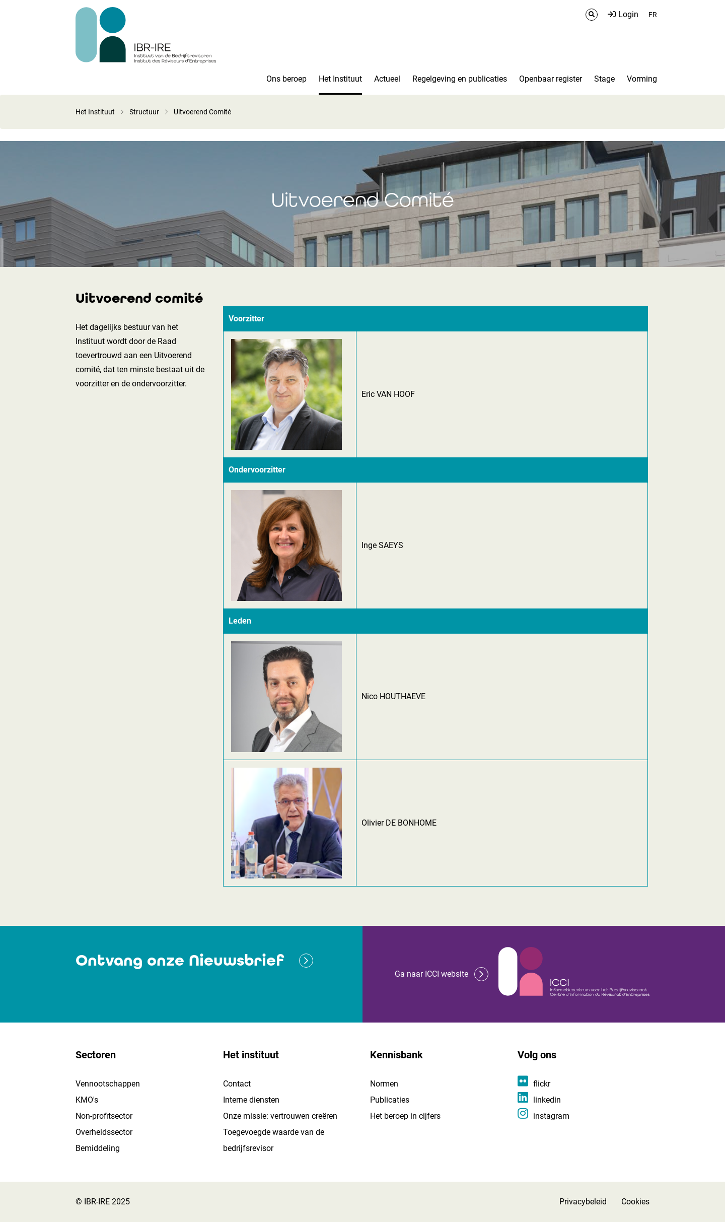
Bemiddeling (98, 1148)
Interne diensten (251, 1100)
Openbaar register (550, 79)
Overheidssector (104, 1132)
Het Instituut (340, 79)
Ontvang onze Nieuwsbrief (180, 960)
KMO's (87, 1100)
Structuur (144, 112)
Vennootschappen (108, 1084)
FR (652, 15)
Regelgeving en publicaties (459, 79)
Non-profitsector (104, 1116)
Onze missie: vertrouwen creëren (280, 1116)
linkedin (547, 1100)
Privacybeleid (583, 1201)
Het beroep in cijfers (405, 1116)
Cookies (635, 1201)
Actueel (387, 79)
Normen (384, 1084)
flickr (541, 1084)
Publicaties (389, 1100)
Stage (604, 79)
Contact (237, 1084)
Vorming (642, 79)
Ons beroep (286, 79)
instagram (551, 1116)
